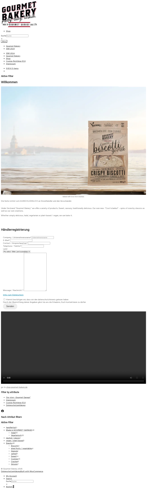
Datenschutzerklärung (15, 412)
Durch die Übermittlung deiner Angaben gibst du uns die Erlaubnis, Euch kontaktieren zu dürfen (44, 309)
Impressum (11, 63)
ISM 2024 (10, 48)
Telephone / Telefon (12, 246)
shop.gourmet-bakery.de (16, 394)
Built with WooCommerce (31, 478)
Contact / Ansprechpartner (15, 243)
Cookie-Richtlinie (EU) (16, 61)
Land (5, 248)
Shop (8, 31)
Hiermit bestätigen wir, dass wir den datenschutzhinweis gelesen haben (36, 307)
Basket (10, 494)
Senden (10, 314)
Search (9, 486)
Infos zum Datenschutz (13, 302)
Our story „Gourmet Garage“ (18, 404)
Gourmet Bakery (13, 46)
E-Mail (6, 240)
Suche (3, 35)
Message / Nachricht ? (13, 297)
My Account (11, 483)
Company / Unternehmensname (17, 237)
